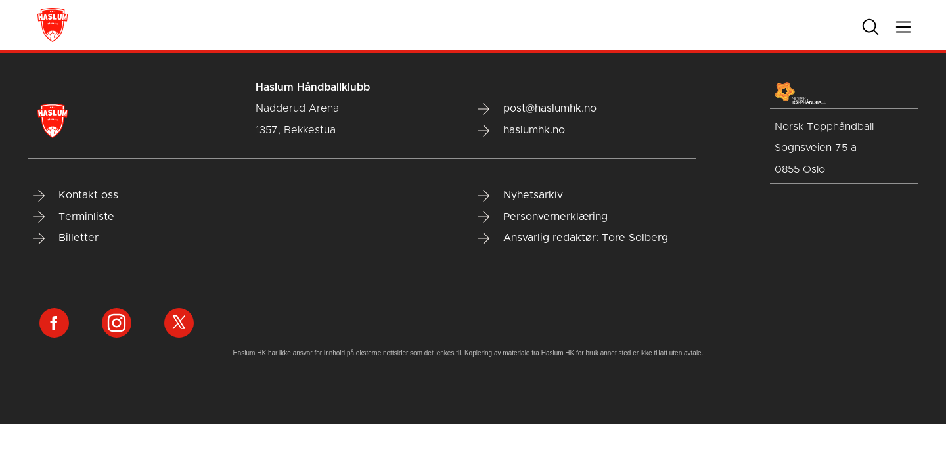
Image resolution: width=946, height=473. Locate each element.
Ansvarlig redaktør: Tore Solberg (573, 238)
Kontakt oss (75, 196)
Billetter (66, 238)
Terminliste (73, 217)
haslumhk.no (521, 131)
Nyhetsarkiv (520, 196)
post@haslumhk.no (537, 109)
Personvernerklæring (543, 217)
